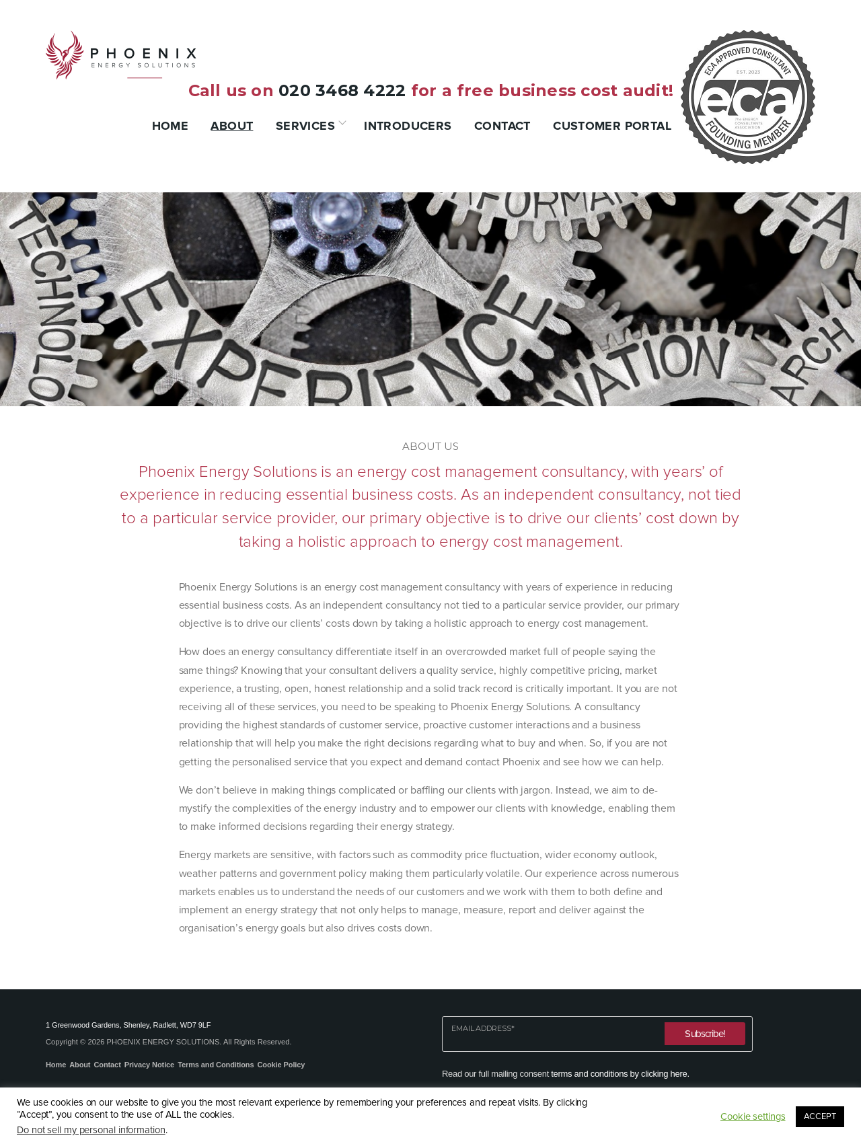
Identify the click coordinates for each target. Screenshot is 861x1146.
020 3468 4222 (342, 90)
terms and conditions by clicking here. (620, 1074)
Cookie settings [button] (753, 1116)
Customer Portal (612, 125)
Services (305, 125)
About (232, 125)
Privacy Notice (149, 1065)
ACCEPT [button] (820, 1116)
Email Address (483, 1028)
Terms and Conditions (216, 1065)
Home (170, 125)
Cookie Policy (281, 1065)
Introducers (407, 125)
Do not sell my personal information (91, 1130)
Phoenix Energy (121, 54)
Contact (502, 125)
